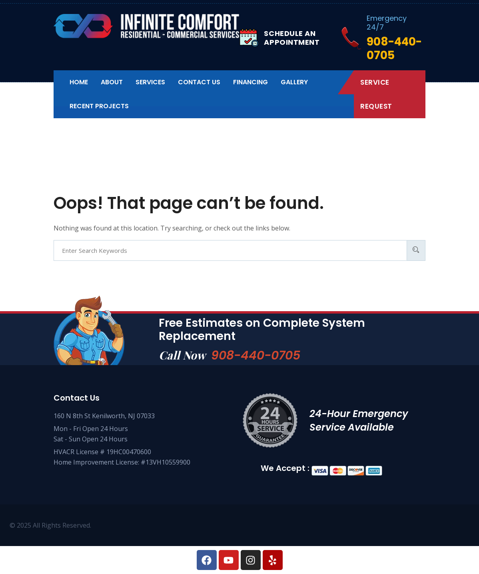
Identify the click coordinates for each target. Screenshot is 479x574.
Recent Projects (99, 106)
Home (79, 82)
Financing (250, 82)
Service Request (376, 94)
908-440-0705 (255, 355)
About (112, 82)
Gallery (294, 82)
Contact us (199, 82)
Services (150, 82)
